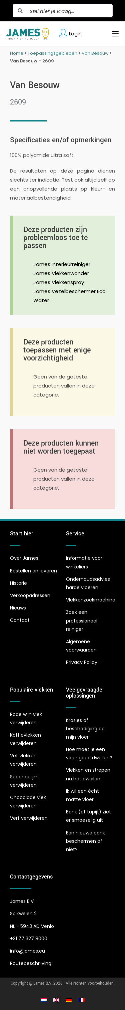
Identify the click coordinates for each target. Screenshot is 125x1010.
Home (16, 53)
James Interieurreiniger (61, 264)
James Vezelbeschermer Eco (69, 291)
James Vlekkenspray (58, 282)
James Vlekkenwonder (61, 273)
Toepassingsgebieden (52, 53)
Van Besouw (95, 53)
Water (41, 300)
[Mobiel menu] (113, 33)
